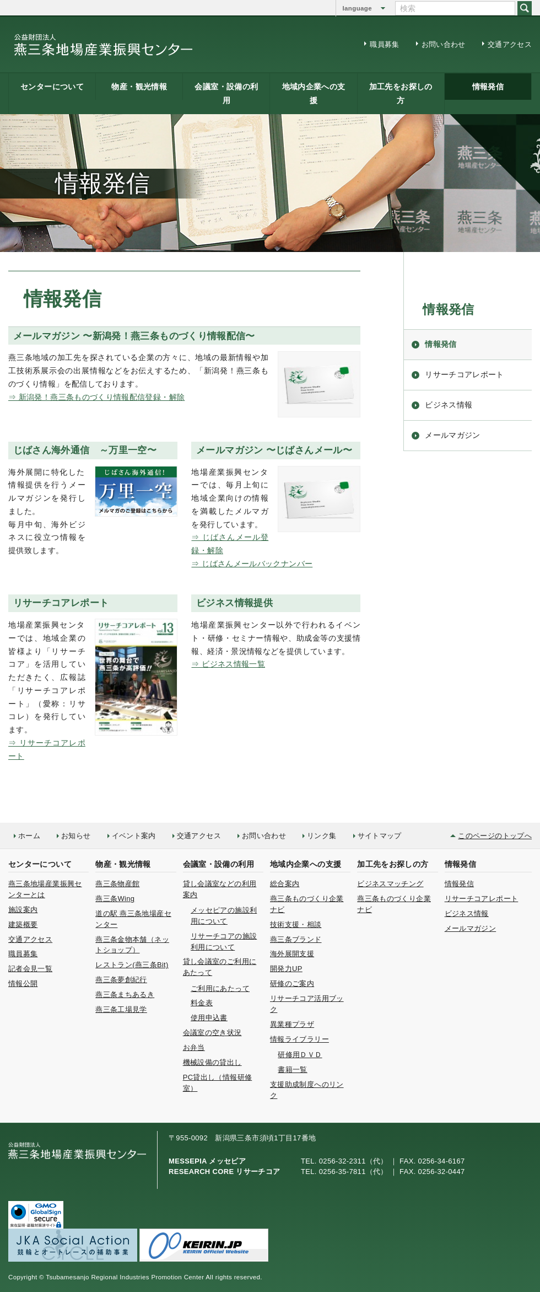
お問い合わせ (444, 44)
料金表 (202, 1003)
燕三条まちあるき (124, 994)
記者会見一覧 (30, 968)
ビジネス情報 (448, 404)
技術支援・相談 (296, 924)
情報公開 (22, 983)
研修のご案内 (292, 983)
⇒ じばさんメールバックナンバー (251, 563)
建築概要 (22, 924)
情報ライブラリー (299, 1039)
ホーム (29, 836)
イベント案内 (134, 836)
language (357, 8)
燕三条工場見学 (121, 1009)
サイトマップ (380, 836)
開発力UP (286, 968)
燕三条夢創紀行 (121, 979)
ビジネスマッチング (390, 884)
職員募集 (384, 44)
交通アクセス (510, 44)
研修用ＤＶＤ (300, 1054)
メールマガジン (452, 435)
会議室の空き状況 (212, 1032)
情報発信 (488, 86)
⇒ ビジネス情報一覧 (228, 664)
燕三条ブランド (296, 939)
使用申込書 (209, 1018)
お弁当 (194, 1047)
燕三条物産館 (117, 884)
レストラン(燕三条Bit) (131, 965)
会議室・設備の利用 (226, 93)
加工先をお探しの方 (401, 93)
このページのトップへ (495, 836)
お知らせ (75, 836)
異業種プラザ (292, 1024)
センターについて (52, 86)
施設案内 (22, 909)
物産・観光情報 (139, 86)
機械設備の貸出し (212, 1062)
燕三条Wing (114, 898)
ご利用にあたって (220, 988)
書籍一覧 (292, 1069)
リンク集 (321, 836)
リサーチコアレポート (464, 374)
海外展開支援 (292, 954)
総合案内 (284, 884)
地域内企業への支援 (313, 93)
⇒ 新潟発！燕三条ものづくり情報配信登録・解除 (96, 397)
